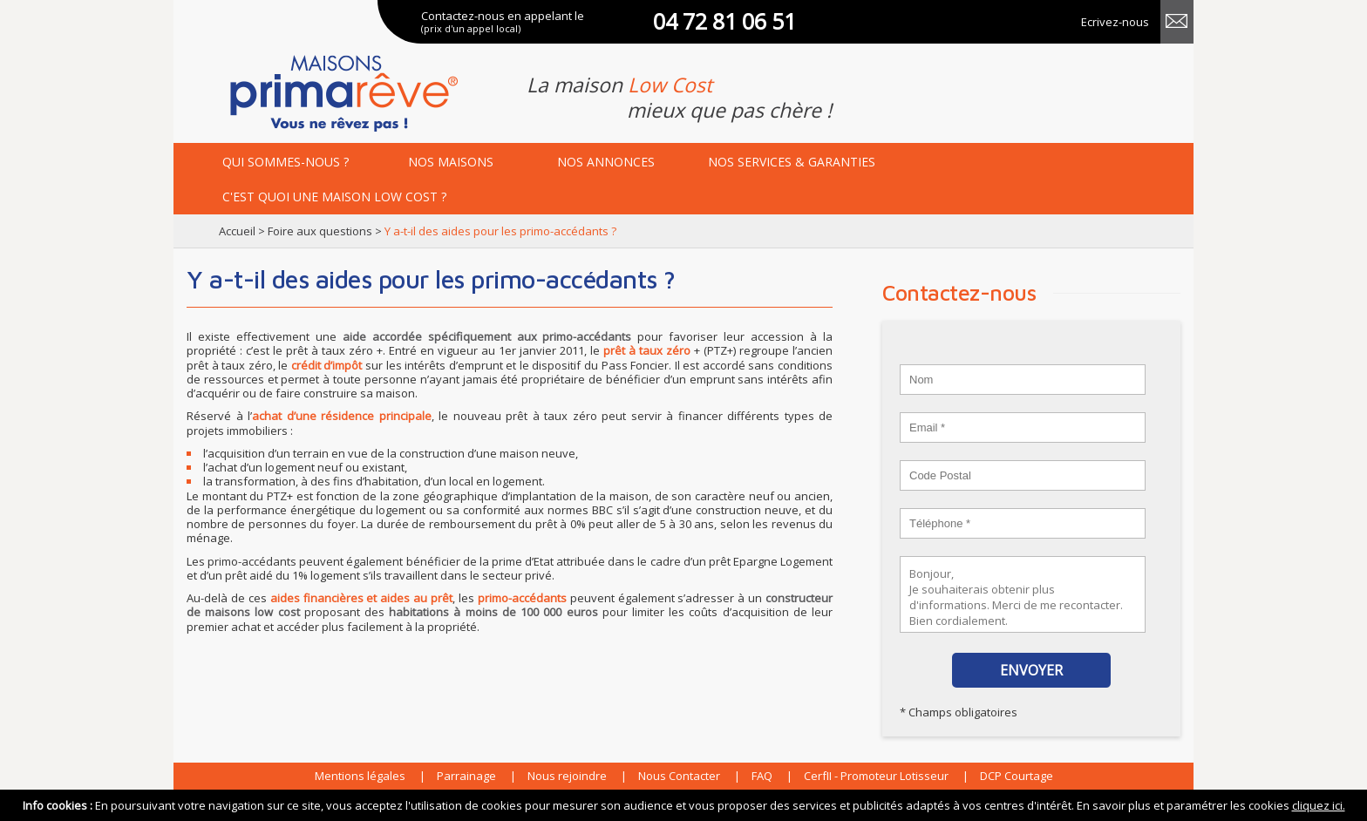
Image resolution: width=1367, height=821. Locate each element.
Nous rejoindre (567, 776)
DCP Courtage (1016, 776)
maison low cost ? (334, 196)
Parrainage (466, 776)
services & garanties (791, 161)
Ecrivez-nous (1115, 22)
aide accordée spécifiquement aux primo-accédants (487, 336)
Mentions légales (360, 776)
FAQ (762, 776)
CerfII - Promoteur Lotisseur (876, 776)
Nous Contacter (679, 776)
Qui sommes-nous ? (285, 161)
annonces (606, 161)
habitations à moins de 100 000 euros (493, 612)
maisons (450, 161)
